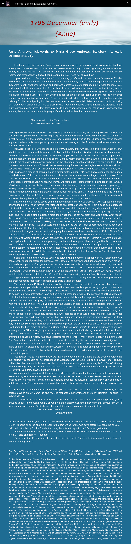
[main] (65, 26)
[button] (3, 3)
